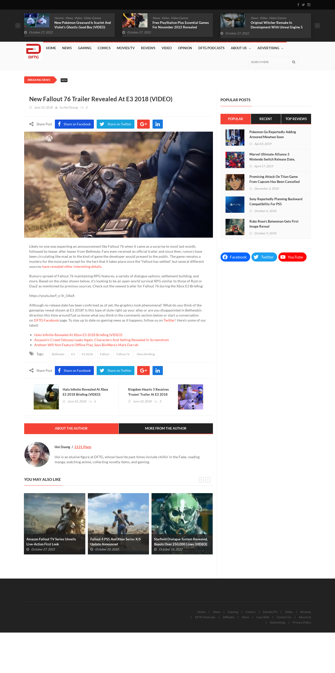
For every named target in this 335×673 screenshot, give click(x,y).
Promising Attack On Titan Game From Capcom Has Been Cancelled (274, 179)
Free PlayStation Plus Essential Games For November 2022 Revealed (181, 25)
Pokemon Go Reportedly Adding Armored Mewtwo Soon (272, 134)
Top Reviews (296, 119)
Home (51, 48)
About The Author (71, 429)
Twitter (169, 320)
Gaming (84, 48)
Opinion (185, 48)
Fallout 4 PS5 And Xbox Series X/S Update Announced (115, 541)
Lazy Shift (262, 617)
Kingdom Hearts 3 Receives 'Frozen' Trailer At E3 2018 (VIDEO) (149, 395)
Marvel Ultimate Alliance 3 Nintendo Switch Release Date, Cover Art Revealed (272, 159)
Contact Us (284, 617)
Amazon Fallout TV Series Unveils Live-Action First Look (51, 541)
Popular (235, 119)
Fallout (104, 354)
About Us (241, 48)
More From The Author (166, 429)
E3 (73, 354)
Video (78, 18)
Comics (104, 48)
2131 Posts (83, 447)
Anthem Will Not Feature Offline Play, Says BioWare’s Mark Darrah (86, 345)
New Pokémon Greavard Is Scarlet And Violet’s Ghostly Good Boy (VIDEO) (82, 25)
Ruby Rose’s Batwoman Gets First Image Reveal (274, 223)
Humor (59, 18)
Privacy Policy (302, 623)
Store (245, 617)
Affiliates (228, 617)
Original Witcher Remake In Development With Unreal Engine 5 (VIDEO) (277, 27)
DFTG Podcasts (211, 48)
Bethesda (58, 354)
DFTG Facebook (46, 320)
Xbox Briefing (146, 354)
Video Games (92, 18)
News (69, 18)
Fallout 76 (123, 354)
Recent (265, 119)
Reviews (148, 48)
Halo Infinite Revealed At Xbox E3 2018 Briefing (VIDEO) (78, 335)
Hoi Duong (70, 107)
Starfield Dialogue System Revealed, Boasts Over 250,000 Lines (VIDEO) (181, 541)
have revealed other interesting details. (72, 266)
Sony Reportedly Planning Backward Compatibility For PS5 (275, 201)
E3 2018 (87, 354)
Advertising (270, 48)
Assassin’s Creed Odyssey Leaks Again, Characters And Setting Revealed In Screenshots (101, 340)
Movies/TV (126, 48)
